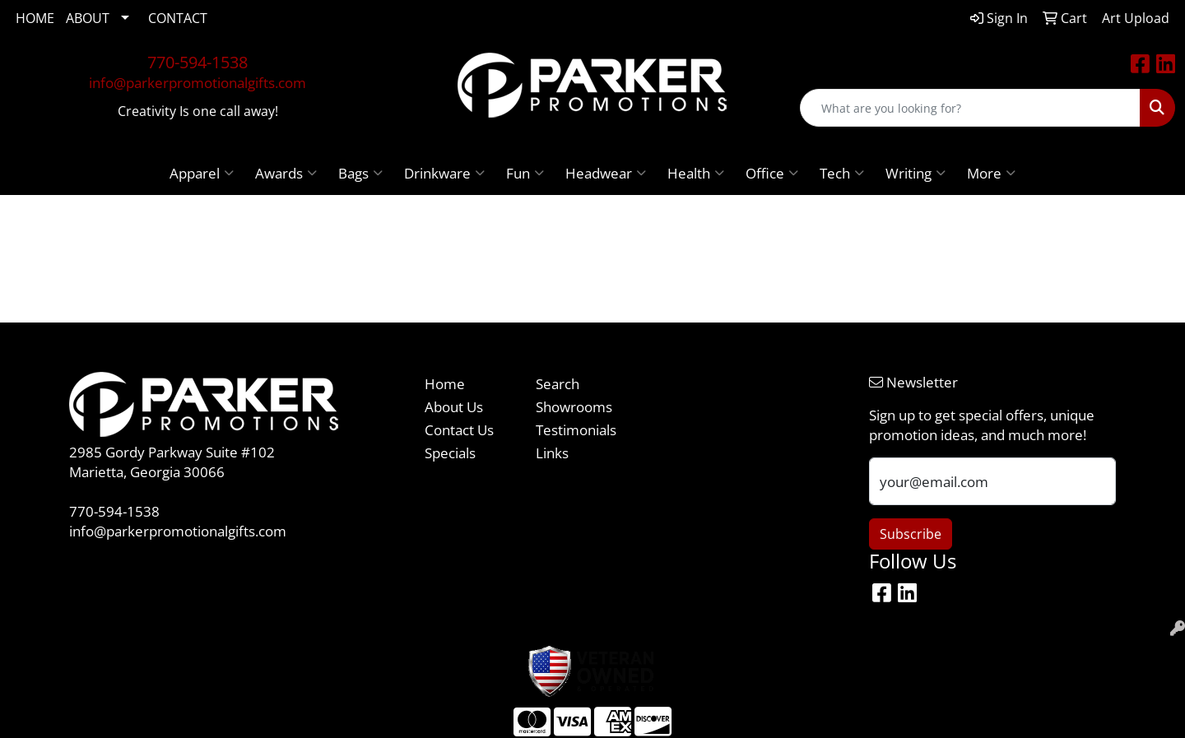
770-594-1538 (197, 62)
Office (772, 173)
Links (552, 452)
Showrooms (574, 406)
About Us (454, 406)
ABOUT (87, 18)
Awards (286, 173)
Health (695, 173)
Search (557, 383)
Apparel (202, 173)
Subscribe (910, 534)
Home (445, 383)
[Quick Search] (970, 108)
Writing (915, 173)
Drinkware (444, 173)
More (991, 173)
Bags (360, 173)
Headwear (605, 173)
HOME (35, 18)
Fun (525, 173)
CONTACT (177, 18)
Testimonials (576, 429)
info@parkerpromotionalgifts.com (197, 82)
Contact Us (459, 429)
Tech (842, 173)
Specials (450, 452)
